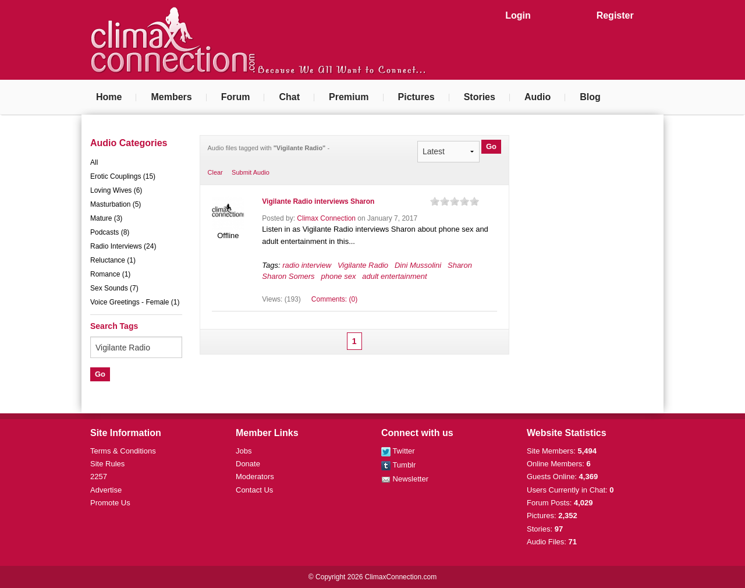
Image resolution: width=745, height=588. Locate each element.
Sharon (460, 265)
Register (615, 15)
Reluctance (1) (113, 260)
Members (171, 97)
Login (518, 15)
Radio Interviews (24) (123, 246)
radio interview (306, 265)
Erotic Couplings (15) (122, 176)
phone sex (338, 276)
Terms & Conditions (123, 451)
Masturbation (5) (115, 204)
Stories (479, 97)
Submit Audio (250, 172)
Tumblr (398, 465)
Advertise (106, 490)
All (94, 162)
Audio (537, 97)
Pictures (416, 97)
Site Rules (107, 463)
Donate (248, 463)
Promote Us (110, 502)
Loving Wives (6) (116, 190)
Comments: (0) (334, 299)
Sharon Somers (288, 276)
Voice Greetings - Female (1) (134, 302)
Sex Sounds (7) (114, 288)
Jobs (243, 451)
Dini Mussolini (418, 265)
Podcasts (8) (109, 232)
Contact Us (254, 490)
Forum (235, 97)
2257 (98, 476)
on (434, 201)
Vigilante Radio (363, 265)
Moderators (255, 476)
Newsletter (404, 478)
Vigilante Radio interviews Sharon (318, 201)
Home (109, 97)
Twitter (398, 451)
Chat (289, 97)
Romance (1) (110, 274)
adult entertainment (394, 276)
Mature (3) (106, 218)
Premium (348, 97)
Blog (590, 97)
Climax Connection (326, 218)
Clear (215, 172)
